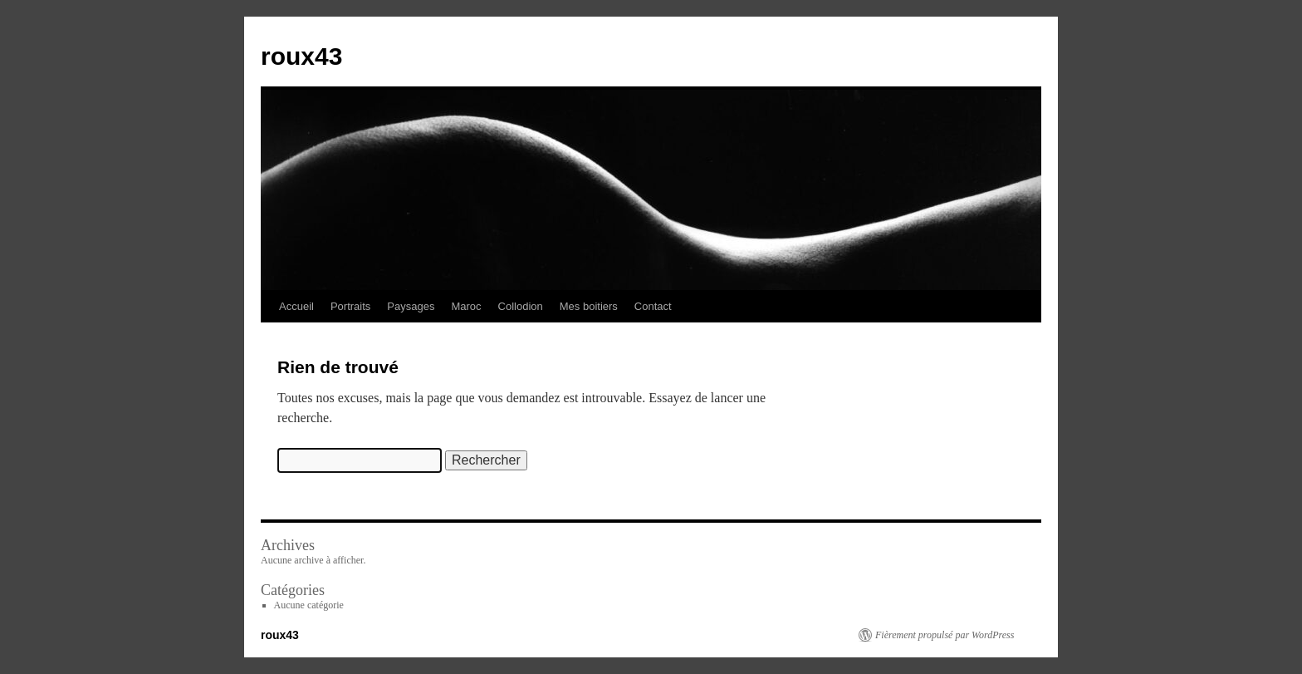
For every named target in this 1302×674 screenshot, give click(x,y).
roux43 (301, 56)
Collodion (520, 306)
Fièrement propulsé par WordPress (944, 635)
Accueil (296, 306)
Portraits (350, 306)
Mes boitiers (589, 306)
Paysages (410, 306)
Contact (653, 306)
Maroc (466, 306)
